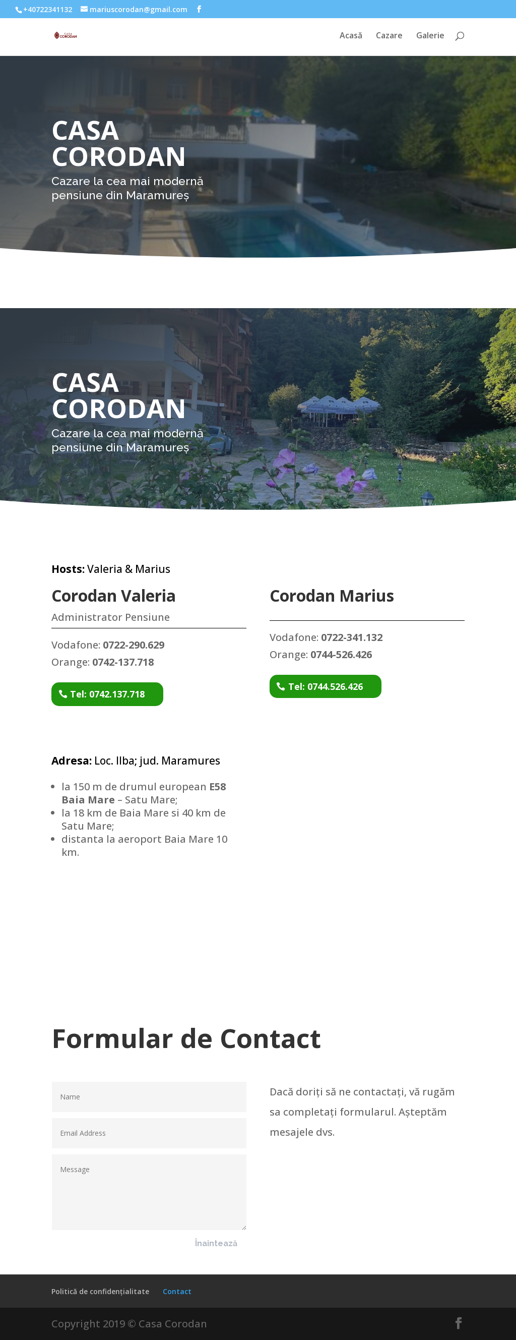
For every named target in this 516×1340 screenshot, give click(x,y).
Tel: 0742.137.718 (107, 694)
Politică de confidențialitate (100, 1291)
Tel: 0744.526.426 (325, 686)
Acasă (351, 36)
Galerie (430, 36)
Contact (177, 1291)
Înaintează (216, 1243)
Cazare (389, 36)
